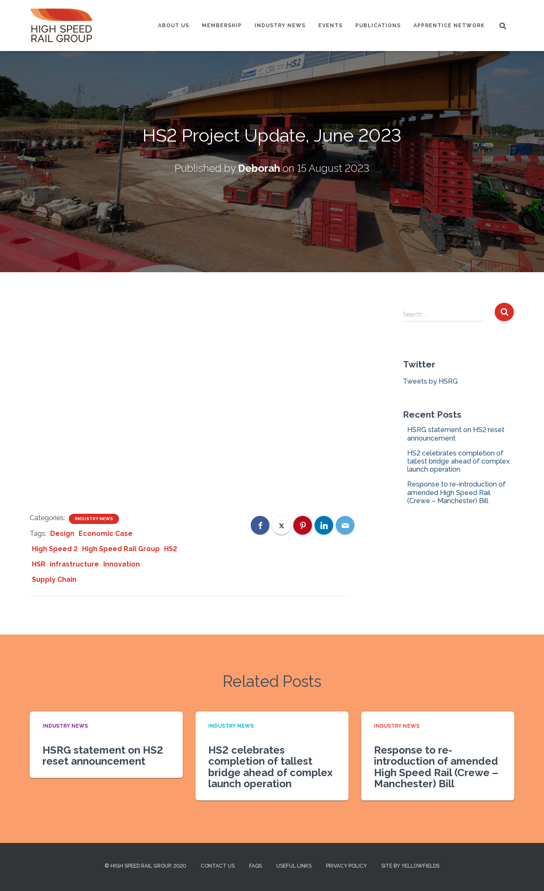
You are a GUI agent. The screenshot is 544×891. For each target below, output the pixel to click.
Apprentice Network (449, 25)
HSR (38, 564)
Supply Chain (54, 579)
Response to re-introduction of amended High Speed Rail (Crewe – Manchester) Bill (456, 492)
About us (173, 25)
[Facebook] (260, 525)
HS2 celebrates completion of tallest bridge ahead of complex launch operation (458, 461)
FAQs (255, 866)
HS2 (170, 549)
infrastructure (74, 564)
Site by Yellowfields (410, 866)
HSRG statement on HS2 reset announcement (102, 755)
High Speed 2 (55, 549)
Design (62, 533)
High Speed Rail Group (121, 549)
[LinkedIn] (323, 525)
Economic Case (106, 533)
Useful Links (294, 866)
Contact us (218, 866)
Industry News (280, 25)
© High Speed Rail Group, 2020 (145, 866)
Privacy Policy (346, 866)
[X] (281, 525)
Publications (378, 25)
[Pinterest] (302, 525)
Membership (222, 25)
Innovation (121, 564)
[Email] (345, 525)
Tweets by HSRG (430, 381)
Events (330, 25)
